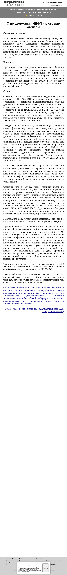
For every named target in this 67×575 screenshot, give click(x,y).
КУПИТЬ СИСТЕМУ (34, 12)
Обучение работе (23, 560)
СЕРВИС (40, 9)
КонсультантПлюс (10, 558)
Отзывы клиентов (10, 564)
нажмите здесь (25, 571)
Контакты (38, 560)
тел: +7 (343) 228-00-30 (52, 2)
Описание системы (10, 560)
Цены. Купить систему (11, 562)
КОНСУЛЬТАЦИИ (51, 9)
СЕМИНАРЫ (20, 12)
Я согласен (45, 567)
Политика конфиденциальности (53, 560)
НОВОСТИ (13, 9)
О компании (39, 558)
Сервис (21, 558)
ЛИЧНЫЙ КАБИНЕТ (34, 16)
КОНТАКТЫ (46, 12)
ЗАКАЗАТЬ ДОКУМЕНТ (27, 9)
